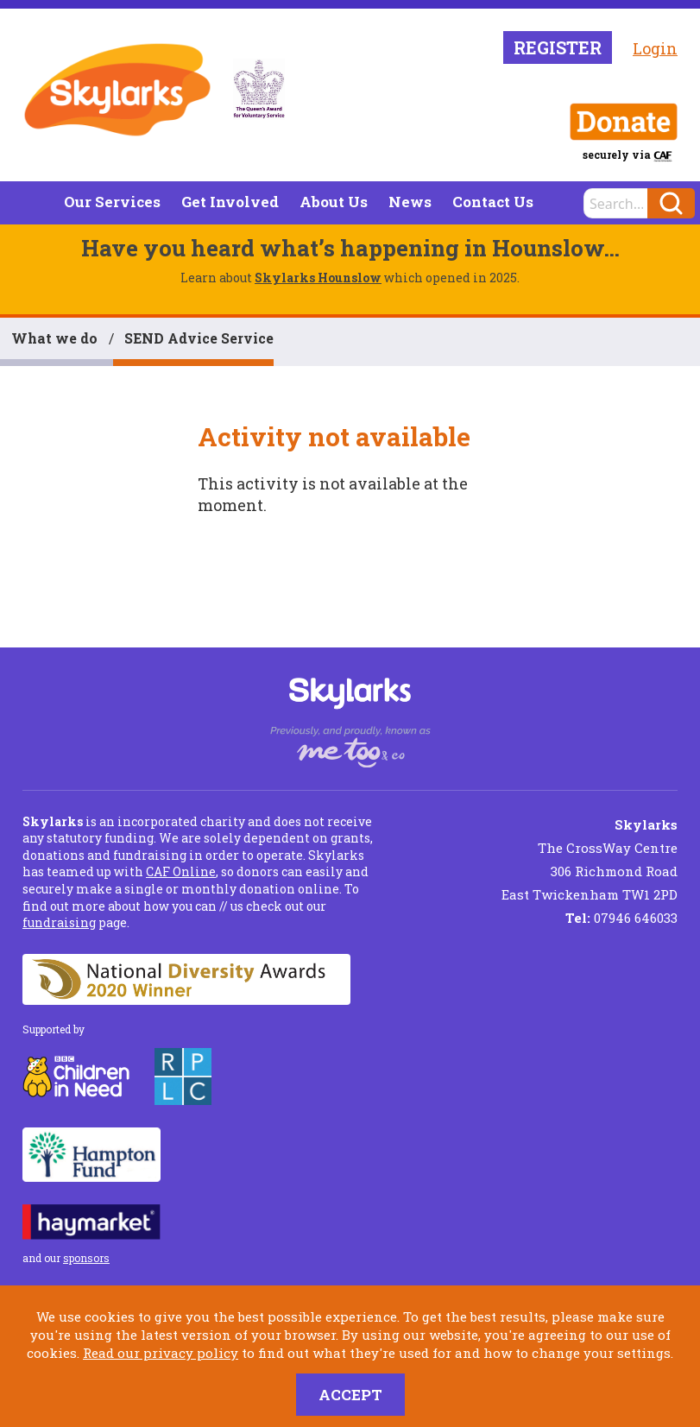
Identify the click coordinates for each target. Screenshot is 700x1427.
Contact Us (492, 202)
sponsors (86, 1258)
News (410, 202)
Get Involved (230, 202)
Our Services (112, 202)
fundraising (59, 922)
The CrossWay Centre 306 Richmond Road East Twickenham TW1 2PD (589, 859)
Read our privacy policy (160, 1352)
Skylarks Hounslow (318, 277)
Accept (350, 1395)
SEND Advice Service (199, 338)
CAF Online (181, 871)
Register (558, 47)
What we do (54, 338)
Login (655, 48)
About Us (334, 202)
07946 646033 (621, 917)
